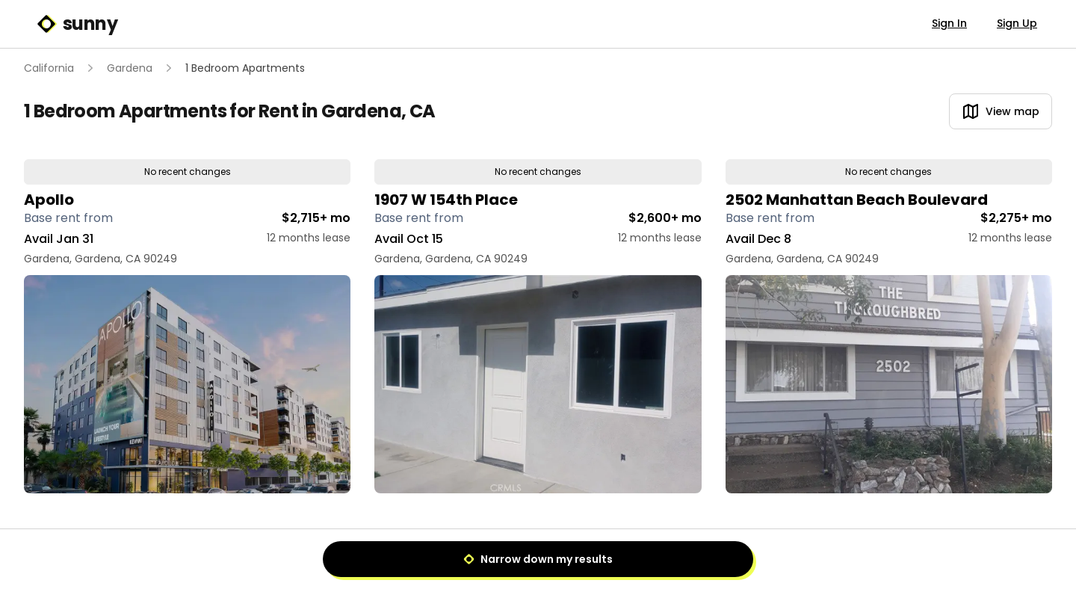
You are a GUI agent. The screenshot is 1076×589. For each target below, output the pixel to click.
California (49, 68)
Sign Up (1017, 23)
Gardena (129, 68)
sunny (76, 24)
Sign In (949, 23)
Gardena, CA (378, 111)
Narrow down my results (538, 559)
